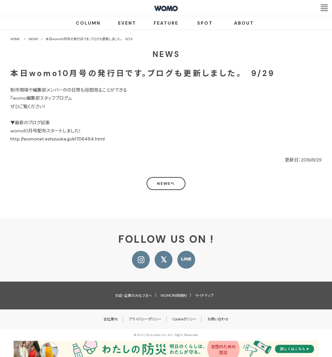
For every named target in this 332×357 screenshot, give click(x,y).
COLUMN (88, 23)
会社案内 (110, 319)
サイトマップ (204, 295)
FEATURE (166, 23)
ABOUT (244, 23)
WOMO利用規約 (173, 295)
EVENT (127, 23)
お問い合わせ (218, 319)
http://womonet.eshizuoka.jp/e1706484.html (57, 139)
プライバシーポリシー (145, 319)
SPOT (205, 23)
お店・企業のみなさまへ (133, 295)
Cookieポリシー (184, 319)
